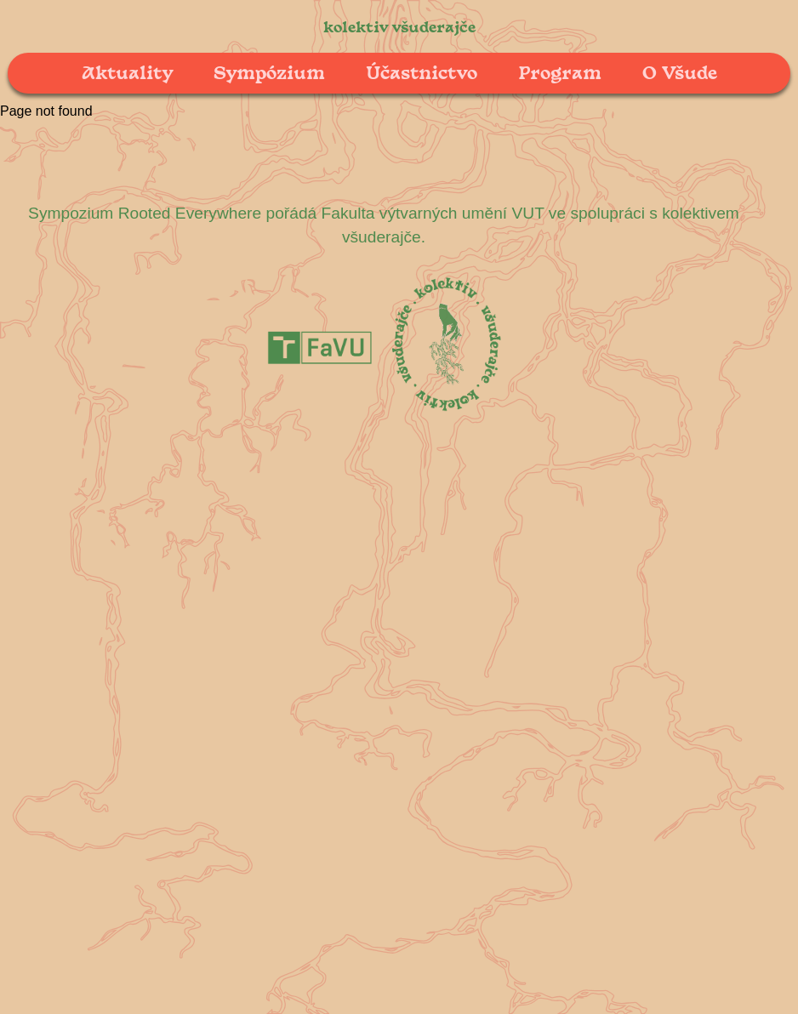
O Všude (679, 72)
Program (559, 72)
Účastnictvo (421, 72)
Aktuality (127, 72)
